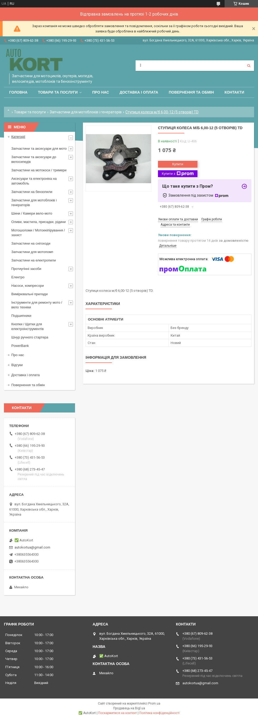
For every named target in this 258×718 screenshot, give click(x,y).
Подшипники (21, 316)
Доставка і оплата (139, 92)
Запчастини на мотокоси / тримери (39, 170)
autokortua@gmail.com (32, 547)
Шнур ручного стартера (29, 337)
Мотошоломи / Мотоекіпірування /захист (38, 232)
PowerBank (20, 346)
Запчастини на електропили (33, 260)
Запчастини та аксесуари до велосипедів (33, 159)
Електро (17, 277)
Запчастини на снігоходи (30, 243)
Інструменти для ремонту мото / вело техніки (36, 304)
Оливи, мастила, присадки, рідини (38, 222)
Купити (177, 164)
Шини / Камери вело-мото (31, 213)
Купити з (178, 173)
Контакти (234, 92)
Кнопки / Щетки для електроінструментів (27, 326)
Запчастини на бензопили (31, 192)
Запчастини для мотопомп (32, 252)
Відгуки (17, 365)
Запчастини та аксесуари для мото (39, 149)
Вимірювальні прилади (29, 294)
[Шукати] (249, 65)
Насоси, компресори (27, 286)
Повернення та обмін (191, 92)
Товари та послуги (58, 92)
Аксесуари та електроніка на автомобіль (34, 181)
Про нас (100, 92)
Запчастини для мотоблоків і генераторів (86, 112)
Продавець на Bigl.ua (129, 708)
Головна (18, 92)
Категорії (18, 137)
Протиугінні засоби (26, 269)
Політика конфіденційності (159, 713)
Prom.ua (154, 703)
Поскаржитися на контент (117, 713)
